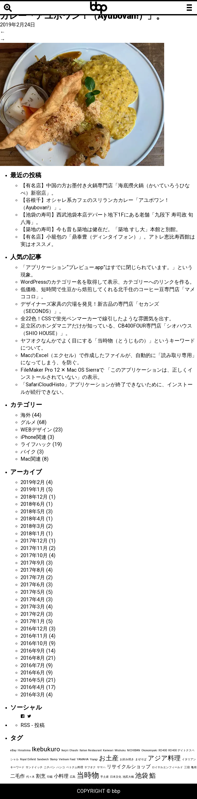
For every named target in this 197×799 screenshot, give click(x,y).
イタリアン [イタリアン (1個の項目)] (189, 759)
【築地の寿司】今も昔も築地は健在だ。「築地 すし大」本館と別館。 (101, 229)
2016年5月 (33, 680)
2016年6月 (33, 672)
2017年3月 (33, 607)
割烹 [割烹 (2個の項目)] (41, 776)
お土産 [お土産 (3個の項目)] (109, 758)
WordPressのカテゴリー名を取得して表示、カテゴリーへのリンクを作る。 (108, 282)
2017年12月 (34, 541)
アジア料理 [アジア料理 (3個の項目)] (164, 758)
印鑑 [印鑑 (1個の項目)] (50, 776)
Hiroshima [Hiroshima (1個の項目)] (24, 750)
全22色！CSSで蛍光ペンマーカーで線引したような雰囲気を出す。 (97, 318)
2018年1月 (33, 533)
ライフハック (36, 444)
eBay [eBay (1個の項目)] (13, 750)
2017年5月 (33, 592)
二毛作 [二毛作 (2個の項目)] (17, 776)
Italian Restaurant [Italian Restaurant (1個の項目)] (91, 750)
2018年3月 (33, 526)
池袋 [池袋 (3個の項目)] (141, 775)
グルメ (28, 422)
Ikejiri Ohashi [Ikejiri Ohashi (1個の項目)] (69, 750)
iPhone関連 (33, 437)
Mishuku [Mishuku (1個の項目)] (120, 750)
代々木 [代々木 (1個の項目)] (30, 776)
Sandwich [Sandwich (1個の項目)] (43, 759)
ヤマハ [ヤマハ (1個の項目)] (101, 767)
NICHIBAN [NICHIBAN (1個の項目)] (133, 750)
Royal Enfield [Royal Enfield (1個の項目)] (28, 759)
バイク (28, 452)
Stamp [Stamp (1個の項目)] (53, 759)
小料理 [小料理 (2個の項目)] (61, 776)
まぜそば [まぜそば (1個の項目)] (140, 759)
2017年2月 (33, 614)
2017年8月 (33, 570)
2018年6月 (33, 504)
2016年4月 (33, 687)
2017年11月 (34, 548)
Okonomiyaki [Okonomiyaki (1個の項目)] (149, 750)
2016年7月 (33, 665)
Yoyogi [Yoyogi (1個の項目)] (94, 759)
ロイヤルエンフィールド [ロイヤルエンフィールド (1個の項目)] (167, 767)
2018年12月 (34, 497)
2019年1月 (33, 489)
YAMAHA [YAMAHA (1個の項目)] (82, 759)
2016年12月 (34, 629)
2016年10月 (34, 643)
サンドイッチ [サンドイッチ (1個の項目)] (34, 767)
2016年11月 (34, 636)
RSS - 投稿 (33, 725)
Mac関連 (31, 459)
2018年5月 (33, 511)
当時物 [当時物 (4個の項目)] (88, 775)
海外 (26, 415)
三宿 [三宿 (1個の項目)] (187, 767)
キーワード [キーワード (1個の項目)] (17, 767)
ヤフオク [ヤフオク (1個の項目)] (90, 767)
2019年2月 (33, 482)
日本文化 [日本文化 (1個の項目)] (115, 776)
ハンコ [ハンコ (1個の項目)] (60, 767)
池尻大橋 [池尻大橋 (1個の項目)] (128, 776)
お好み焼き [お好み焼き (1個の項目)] (127, 759)
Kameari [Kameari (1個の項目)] (108, 750)
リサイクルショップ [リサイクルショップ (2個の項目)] (129, 767)
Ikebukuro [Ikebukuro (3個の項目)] (46, 749)
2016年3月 (33, 695)
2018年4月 (33, 519)
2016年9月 (33, 651)
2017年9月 (33, 563)
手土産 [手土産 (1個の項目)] (104, 776)
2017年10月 (34, 555)
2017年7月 (33, 577)
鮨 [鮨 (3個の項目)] (152, 775)
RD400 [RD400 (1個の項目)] (163, 750)
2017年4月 (33, 599)
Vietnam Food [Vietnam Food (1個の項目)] (67, 759)
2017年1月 (33, 621)
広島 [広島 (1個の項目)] (72, 776)
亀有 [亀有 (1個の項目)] (194, 767)
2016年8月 (33, 658)
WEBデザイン (36, 430)
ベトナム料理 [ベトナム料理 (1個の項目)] (74, 767)
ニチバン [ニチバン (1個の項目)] (49, 767)
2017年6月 (33, 584)
